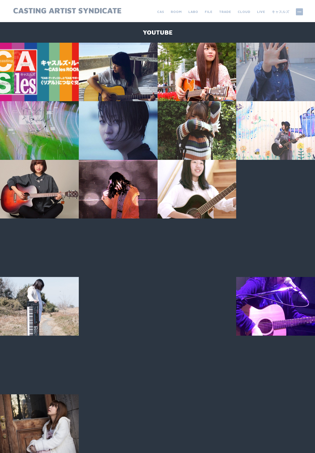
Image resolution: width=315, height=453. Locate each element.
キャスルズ (280, 12)
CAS (160, 12)
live (261, 12)
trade (225, 12)
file (208, 12)
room (176, 12)
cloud (244, 12)
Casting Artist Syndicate (67, 10)
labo (193, 12)
